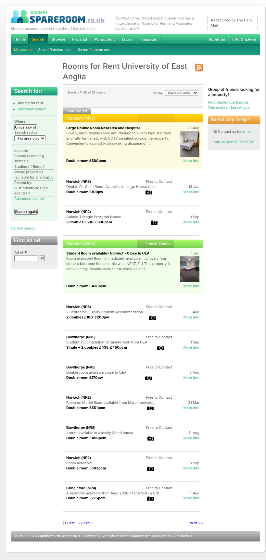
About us (217, 39)
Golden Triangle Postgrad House (93, 217)
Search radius (26, 132)
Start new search (32, 109)
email (246, 131)
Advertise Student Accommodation (80, 39)
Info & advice (244, 39)
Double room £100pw (84, 192)
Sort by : (175, 93)
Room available (79, 463)
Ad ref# (20, 252)
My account (105, 39)
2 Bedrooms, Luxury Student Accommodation (104, 312)
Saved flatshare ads (54, 49)
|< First (69, 523)
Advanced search (29, 198)
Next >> (196, 523)
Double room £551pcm (85, 407)
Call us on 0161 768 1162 (233, 142)
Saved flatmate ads (94, 49)
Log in (128, 39)
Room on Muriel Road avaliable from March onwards (110, 402)
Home (19, 39)
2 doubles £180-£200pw (87, 317)
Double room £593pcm (86, 468)
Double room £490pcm (86, 438)
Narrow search (23, 228)
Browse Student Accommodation (58, 39)
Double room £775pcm (86, 498)
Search (38, 39)
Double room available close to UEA (96, 372)
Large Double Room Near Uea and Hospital (103, 128)
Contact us (183, 536)
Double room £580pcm (86, 160)
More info (191, 160)
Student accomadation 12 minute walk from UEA (106, 342)
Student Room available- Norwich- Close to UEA (107, 253)
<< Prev (85, 523)
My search (23, 49)
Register (149, 39)
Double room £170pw (84, 377)
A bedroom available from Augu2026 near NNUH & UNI (112, 493)
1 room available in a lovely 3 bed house (99, 432)
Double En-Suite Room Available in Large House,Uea (110, 186)
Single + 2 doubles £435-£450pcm (96, 347)
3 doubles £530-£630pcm (89, 222)
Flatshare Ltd (49, 536)
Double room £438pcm (86, 286)
